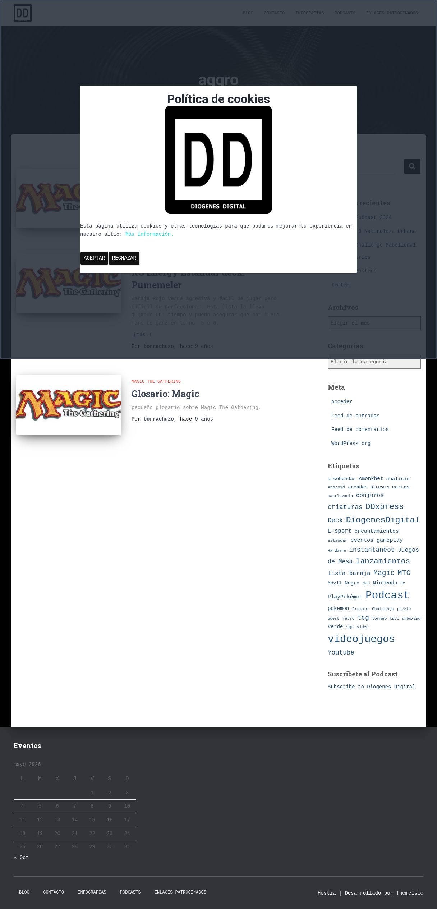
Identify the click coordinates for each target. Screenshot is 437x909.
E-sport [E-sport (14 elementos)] (339, 531)
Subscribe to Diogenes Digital (371, 687)
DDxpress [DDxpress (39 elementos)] (384, 506)
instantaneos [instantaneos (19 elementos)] (372, 550)
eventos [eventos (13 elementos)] (361, 540)
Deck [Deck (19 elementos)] (335, 520)
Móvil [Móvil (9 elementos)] (335, 583)
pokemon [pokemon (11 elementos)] (338, 608)
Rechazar (124, 258)
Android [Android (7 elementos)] (336, 487)
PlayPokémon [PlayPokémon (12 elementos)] (345, 597)
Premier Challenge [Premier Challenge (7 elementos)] (373, 608)
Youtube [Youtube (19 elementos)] (341, 652)
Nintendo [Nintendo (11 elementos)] (385, 583)
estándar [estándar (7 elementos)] (338, 540)
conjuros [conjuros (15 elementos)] (370, 495)
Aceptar (94, 258)
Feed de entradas (355, 416)
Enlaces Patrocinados (180, 892)
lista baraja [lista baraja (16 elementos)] (349, 573)
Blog (24, 892)
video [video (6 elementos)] (362, 627)
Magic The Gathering (156, 381)
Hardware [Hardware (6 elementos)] (337, 550)
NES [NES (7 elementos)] (366, 583)
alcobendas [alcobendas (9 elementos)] (342, 479)
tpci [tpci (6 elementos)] (394, 618)
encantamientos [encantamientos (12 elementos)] (377, 531)
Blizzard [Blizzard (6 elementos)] (380, 487)
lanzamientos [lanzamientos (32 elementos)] (383, 561)
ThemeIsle (409, 893)
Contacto (53, 892)
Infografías (92, 892)
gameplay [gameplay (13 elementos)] (390, 540)
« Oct (21, 857)
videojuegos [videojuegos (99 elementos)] (361, 639)
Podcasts (130, 892)
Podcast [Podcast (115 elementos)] (387, 596)
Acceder (342, 402)
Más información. (149, 234)
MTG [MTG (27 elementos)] (404, 573)
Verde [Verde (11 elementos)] (335, 627)
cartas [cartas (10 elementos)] (401, 487)
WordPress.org (351, 443)
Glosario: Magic (165, 393)
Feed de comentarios (360, 429)
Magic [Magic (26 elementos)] (384, 573)
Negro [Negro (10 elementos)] (352, 583)
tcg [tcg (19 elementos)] (363, 617)
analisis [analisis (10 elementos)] (398, 479)
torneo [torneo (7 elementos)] (379, 618)
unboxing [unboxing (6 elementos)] (411, 618)
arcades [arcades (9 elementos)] (357, 487)
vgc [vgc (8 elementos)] (350, 627)
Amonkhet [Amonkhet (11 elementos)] (371, 479)
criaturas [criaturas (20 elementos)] (345, 507)
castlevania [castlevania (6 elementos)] (340, 496)
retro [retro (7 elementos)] (348, 618)
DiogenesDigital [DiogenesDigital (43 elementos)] (383, 520)
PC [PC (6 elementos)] (402, 583)
